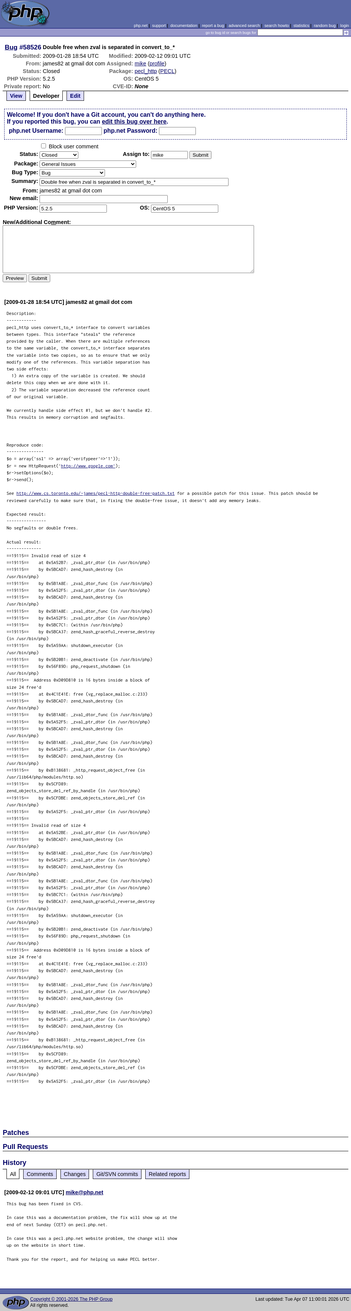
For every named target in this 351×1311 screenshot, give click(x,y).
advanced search (244, 25)
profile (156, 63)
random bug (325, 25)
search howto (276, 25)
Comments (40, 1174)
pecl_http (146, 71)
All (13, 1174)
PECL (167, 71)
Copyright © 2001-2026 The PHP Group (71, 1299)
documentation (183, 25)
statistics (301, 25)
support (159, 25)
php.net (141, 25)
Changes (75, 1174)
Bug (11, 47)
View (16, 96)
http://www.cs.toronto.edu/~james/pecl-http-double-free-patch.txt (95, 493)
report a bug (213, 25)
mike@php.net (84, 1192)
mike (140, 63)
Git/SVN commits (117, 1174)
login (344, 25)
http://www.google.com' (88, 465)
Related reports (167, 1174)
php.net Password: (130, 130)
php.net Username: (36, 130)
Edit (75, 96)
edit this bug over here (134, 121)
